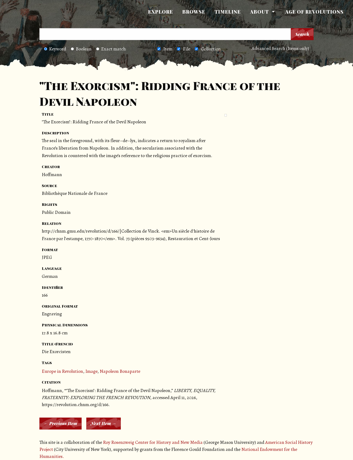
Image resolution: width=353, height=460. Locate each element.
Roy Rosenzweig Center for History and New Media (153, 442)
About (259, 11)
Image (91, 371)
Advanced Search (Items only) (280, 48)
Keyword (55, 49)
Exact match (111, 49)
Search (302, 34)
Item (167, 49)
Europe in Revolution (62, 371)
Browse (193, 11)
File (186, 49)
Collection (211, 49)
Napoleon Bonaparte (120, 371)
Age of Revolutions (314, 11)
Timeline (228, 11)
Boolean (81, 49)
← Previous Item (60, 423)
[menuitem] (160, 11)
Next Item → (103, 423)
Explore (160, 11)
